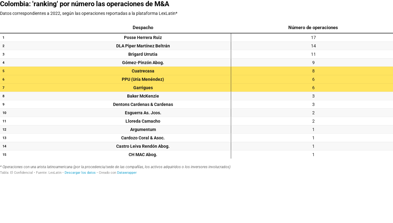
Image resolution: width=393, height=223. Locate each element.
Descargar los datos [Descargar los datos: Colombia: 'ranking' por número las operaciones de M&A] (80, 173)
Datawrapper (127, 173)
